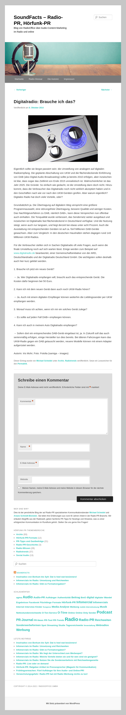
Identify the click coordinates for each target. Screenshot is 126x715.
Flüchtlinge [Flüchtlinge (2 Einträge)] (46, 602)
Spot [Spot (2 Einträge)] (43, 625)
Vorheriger (20, 90)
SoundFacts (23, 573)
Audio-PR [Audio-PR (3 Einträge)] (39, 597)
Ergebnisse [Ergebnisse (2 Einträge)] (22, 602)
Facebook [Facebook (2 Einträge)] (34, 602)
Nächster (106, 90)
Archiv (61, 361)
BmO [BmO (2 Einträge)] (83, 597)
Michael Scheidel (44, 361)
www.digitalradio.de (24, 253)
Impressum (69, 79)
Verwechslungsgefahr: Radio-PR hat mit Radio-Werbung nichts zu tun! (52, 674)
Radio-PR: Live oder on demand (32, 663)
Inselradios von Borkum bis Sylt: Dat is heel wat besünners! (46, 577)
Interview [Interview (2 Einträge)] (29, 607)
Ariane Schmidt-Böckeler (25, 516)
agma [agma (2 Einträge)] (19, 597)
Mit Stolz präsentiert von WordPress (63, 703)
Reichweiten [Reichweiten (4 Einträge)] (103, 620)
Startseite (19, 79)
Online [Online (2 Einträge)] (71, 613)
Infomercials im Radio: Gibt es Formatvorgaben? (41, 584)
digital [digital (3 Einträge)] (90, 597)
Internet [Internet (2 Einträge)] (20, 607)
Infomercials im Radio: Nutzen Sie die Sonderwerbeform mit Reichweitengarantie (57, 660)
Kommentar (26, 401)
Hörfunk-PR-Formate (26, 538)
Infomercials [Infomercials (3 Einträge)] (100, 602)
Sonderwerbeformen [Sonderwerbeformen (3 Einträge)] (28, 625)
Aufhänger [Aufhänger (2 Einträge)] (51, 597)
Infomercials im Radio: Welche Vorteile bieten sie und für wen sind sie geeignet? (57, 656)
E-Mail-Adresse (28, 463)
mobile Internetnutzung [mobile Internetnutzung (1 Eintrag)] (89, 607)
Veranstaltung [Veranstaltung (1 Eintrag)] (89, 625)
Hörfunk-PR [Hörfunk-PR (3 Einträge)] (69, 602)
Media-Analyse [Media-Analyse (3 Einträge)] (60, 606)
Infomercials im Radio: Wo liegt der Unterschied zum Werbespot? (49, 653)
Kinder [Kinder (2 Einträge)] (38, 607)
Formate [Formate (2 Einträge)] (56, 602)
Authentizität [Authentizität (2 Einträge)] (64, 597)
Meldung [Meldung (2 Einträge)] (74, 607)
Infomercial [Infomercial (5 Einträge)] (84, 602)
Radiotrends (71, 361)
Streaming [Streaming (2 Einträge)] (52, 625)
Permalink (22, 364)
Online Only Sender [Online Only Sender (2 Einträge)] (86, 613)
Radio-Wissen (23, 548)
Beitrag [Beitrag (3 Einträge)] (75, 597)
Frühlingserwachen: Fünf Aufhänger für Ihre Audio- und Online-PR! (50, 670)
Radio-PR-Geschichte (27, 544)
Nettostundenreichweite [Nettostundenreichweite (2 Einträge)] (28, 613)
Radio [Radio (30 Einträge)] (71, 619)
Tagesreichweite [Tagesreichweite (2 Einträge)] (74, 625)
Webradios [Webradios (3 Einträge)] (102, 625)
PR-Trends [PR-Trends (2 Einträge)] (58, 620)
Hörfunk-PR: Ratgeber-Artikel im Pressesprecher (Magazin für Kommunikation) (56, 667)
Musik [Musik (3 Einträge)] (103, 606)
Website (24, 479)
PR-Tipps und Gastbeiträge (30, 541)
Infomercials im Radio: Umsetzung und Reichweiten (42, 580)
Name (25, 446)
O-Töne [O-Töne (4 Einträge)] (62, 612)
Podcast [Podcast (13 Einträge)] (104, 612)
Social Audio (22, 555)
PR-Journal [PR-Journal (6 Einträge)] (24, 620)
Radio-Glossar (35, 79)
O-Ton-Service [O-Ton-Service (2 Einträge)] (49, 613)
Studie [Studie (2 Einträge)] (62, 625)
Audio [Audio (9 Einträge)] (28, 597)
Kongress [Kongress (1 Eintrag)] (47, 607)
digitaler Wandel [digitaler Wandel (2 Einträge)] (103, 597)
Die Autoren (53, 79)
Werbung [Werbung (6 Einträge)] (23, 630)
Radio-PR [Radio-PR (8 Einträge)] (86, 620)
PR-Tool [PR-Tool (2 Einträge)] (48, 620)
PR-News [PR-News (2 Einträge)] (38, 620)
